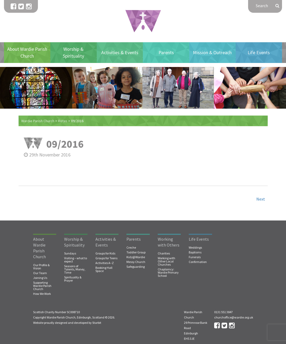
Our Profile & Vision (41, 267)
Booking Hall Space (103, 269)
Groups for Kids (105, 253)
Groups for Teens (106, 258)
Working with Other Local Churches (166, 261)
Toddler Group (136, 252)
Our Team (40, 273)
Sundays (70, 253)
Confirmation (198, 262)
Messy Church (135, 262)
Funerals (195, 257)
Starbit (96, 323)
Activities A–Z (104, 263)
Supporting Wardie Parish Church (42, 286)
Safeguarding (135, 266)
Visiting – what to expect (75, 260)
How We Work (42, 293)
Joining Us (40, 277)
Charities (164, 253)
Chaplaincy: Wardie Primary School (168, 272)
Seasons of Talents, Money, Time (74, 269)
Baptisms (195, 252)
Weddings (195, 247)
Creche (131, 247)
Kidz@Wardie (135, 257)
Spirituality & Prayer (72, 279)
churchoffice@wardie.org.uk (233, 317)
